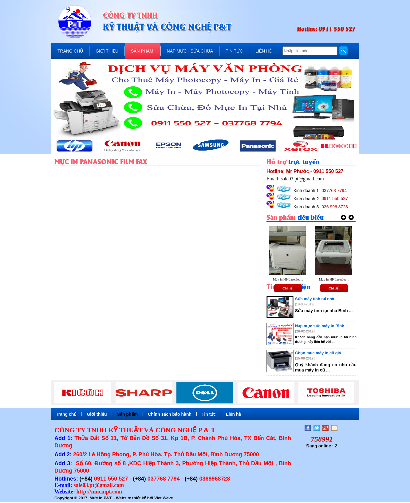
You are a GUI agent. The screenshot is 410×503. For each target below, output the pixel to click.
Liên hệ (233, 414)
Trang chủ (66, 414)
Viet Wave (163, 498)
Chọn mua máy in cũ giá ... (320, 353)
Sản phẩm (127, 414)
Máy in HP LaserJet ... (288, 279)
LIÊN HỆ (263, 51)
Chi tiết (288, 288)
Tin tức (209, 414)
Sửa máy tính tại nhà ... (317, 299)
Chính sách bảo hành (169, 414)
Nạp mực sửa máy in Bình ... (322, 326)
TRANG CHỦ (70, 51)
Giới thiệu (97, 414)
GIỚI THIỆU (107, 51)
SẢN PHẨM (142, 51)
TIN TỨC (234, 51)
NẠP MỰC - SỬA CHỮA (190, 51)
